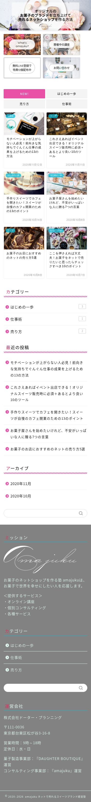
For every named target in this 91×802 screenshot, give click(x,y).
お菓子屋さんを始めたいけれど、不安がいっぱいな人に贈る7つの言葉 (48, 433)
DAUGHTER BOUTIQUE (60, 758)
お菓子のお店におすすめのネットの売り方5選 (47, 448)
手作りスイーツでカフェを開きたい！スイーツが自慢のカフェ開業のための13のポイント (46, 415)
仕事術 (66, 104)
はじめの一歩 (66, 94)
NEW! (24, 94)
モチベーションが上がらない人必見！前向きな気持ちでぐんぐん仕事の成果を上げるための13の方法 (46, 368)
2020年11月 (20, 483)
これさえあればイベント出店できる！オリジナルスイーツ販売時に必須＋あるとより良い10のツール (46, 393)
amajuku (62, 770)
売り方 (24, 104)
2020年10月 (20, 496)
